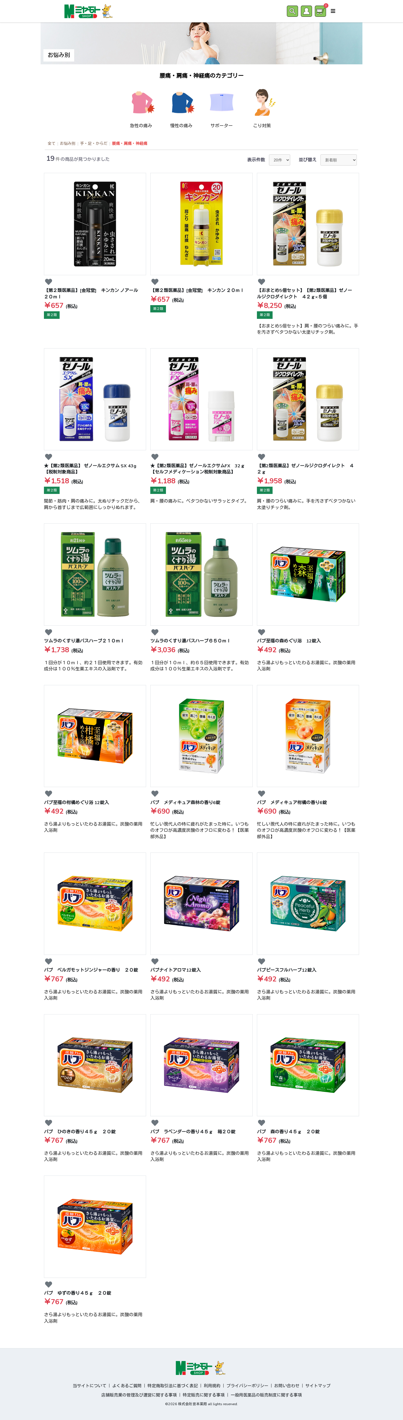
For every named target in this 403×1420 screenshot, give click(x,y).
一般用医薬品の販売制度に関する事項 (266, 1395)
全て (51, 143)
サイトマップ (318, 1385)
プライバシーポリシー (247, 1385)
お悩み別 (68, 143)
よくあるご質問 (127, 1385)
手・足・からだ (93, 143)
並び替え (308, 160)
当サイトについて (89, 1385)
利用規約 (212, 1385)
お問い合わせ (286, 1385)
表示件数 (256, 160)
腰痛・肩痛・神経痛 (129, 143)
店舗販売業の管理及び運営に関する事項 (139, 1395)
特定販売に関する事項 (204, 1395)
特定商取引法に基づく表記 (172, 1385)
